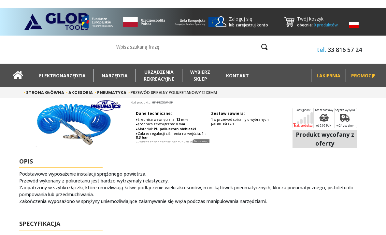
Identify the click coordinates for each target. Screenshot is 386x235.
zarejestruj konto (252, 25)
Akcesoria (79, 92)
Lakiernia (328, 75)
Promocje (363, 75)
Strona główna (43, 92)
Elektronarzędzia (62, 75)
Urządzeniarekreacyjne (159, 75)
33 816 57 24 (345, 50)
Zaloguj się (240, 19)
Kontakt (237, 75)
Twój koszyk (310, 19)
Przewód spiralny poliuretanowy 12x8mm (172, 92)
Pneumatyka (110, 92)
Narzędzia (115, 75)
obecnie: (317, 25)
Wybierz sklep (200, 75)
